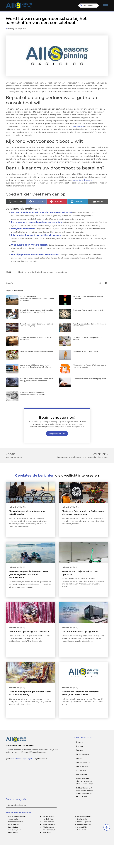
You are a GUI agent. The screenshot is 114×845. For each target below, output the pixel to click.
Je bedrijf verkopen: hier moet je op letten (89, 379)
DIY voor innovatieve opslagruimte (80, 631)
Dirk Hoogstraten (84, 822)
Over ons (79, 742)
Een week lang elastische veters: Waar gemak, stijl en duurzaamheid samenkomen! (28, 574)
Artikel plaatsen (82, 754)
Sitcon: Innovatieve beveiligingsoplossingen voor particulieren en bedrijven (37, 298)
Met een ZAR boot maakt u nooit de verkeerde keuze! (41, 212)
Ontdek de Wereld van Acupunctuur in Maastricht (35, 338)
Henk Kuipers (48, 816)
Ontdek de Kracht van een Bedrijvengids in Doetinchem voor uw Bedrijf (36, 311)
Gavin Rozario (48, 822)
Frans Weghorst (49, 824)
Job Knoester (13, 824)
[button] (105, 5)
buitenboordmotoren (83, 180)
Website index (82, 774)
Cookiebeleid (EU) (83, 762)
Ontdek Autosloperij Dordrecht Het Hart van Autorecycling (36, 325)
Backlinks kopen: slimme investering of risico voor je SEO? (84, 781)
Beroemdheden (82, 766)
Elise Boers (47, 833)
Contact (79, 758)
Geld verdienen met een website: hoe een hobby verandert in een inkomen (84, 792)
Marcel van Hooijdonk (17, 816)
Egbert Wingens (84, 816)
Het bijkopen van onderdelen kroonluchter (35, 254)
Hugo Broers (13, 833)
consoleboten (77, 126)
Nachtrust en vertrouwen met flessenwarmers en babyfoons (32, 393)
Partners (79, 750)
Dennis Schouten (84, 824)
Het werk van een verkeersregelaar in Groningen (88, 297)
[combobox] (88, 6)
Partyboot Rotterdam (23, 228)
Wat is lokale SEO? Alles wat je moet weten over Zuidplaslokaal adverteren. (35, 366)
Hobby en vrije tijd (17, 29)
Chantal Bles (82, 827)
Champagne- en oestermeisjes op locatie (36, 351)
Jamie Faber (13, 827)
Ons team (80, 746)
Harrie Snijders (48, 819)
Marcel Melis (13, 819)
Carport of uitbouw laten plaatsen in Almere (87, 338)
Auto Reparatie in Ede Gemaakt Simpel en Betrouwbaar (89, 325)
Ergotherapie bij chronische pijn (85, 351)
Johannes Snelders (15, 822)
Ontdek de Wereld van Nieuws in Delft (88, 310)
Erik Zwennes (48, 827)
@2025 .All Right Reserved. (26, 759)
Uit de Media (81, 770)
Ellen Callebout (49, 830)
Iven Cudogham (14, 830)
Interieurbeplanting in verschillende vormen (36, 235)
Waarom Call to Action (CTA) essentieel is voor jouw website (89, 366)
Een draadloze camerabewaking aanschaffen (36, 222)
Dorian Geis (82, 819)
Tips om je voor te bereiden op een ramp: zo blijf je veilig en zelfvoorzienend (36, 380)
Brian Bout (81, 830)
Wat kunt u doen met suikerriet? (29, 245)
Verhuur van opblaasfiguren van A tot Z (29, 631)
